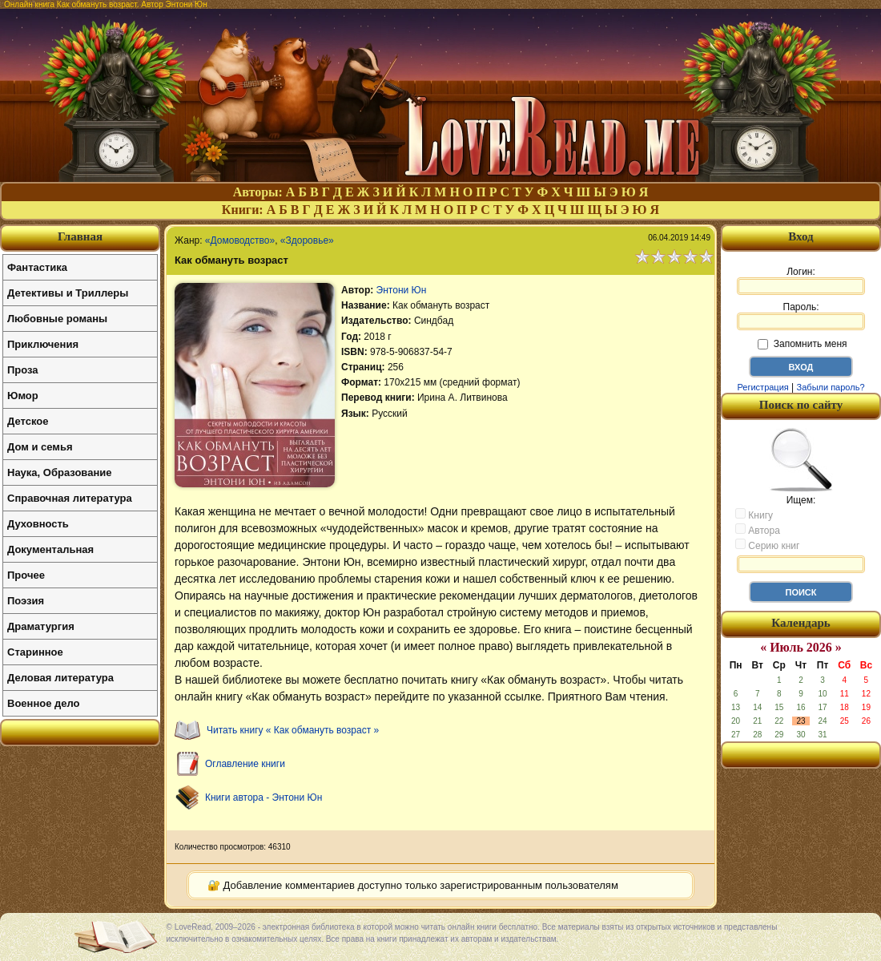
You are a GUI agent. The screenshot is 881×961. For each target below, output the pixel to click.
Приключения (42, 344)
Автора (757, 529)
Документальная (50, 549)
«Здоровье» (307, 240)
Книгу (754, 514)
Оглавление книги (245, 763)
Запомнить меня (802, 343)
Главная (80, 236)
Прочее (26, 575)
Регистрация (762, 387)
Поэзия (25, 601)
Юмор (22, 396)
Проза (22, 370)
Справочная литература (69, 498)
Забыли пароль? (831, 387)
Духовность (38, 524)
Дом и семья (40, 447)
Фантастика (37, 267)
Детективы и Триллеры (67, 293)
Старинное (35, 652)
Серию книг (767, 545)
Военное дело (43, 703)
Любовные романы (57, 319)
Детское (27, 421)
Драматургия (40, 626)
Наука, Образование (59, 472)
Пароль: (801, 315)
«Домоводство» (240, 240)
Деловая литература (60, 678)
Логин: (801, 280)
